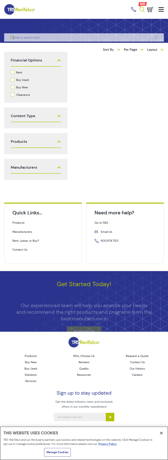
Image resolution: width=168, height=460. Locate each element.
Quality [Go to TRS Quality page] (84, 368)
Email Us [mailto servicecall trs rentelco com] (106, 232)
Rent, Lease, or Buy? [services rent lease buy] (25, 241)
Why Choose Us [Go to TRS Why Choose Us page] (84, 356)
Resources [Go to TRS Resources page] (84, 375)
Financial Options (26, 60)
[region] (84, 443)
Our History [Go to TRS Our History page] (137, 368)
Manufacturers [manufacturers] (22, 232)
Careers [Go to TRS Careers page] (137, 375)
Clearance (23, 94)
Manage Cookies (57, 452)
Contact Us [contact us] (19, 249)
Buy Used (22, 79)
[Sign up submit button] (110, 417)
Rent (19, 72)
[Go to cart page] (150, 9)
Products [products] (18, 223)
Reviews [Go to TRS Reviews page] (84, 362)
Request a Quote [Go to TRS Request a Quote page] (137, 356)
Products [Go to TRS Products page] (31, 356)
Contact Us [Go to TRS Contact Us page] (137, 362)
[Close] (161, 433)
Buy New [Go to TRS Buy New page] (31, 362)
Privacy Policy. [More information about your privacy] (107, 444)
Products (19, 141)
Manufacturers (24, 167)
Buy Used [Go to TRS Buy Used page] (30, 368)
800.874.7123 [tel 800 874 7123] (109, 241)
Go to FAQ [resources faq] (101, 223)
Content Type (23, 116)
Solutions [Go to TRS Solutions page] (31, 375)
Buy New (22, 87)
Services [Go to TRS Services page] (30, 381)
